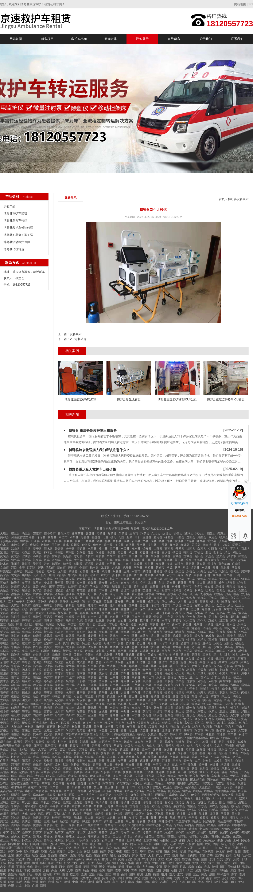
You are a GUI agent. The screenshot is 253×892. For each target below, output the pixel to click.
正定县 (70, 779)
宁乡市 (220, 632)
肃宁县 (97, 764)
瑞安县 (81, 711)
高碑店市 (102, 768)
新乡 (182, 870)
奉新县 (136, 677)
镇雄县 (168, 571)
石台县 (78, 696)
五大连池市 (40, 723)
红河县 (31, 567)
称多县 (112, 533)
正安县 (154, 586)
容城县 (236, 768)
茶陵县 (201, 632)
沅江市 (26, 628)
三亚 (196, 874)
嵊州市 (190, 707)
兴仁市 (114, 582)
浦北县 (78, 817)
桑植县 (67, 628)
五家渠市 (182, 779)
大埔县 (81, 616)
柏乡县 (171, 772)
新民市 (74, 745)
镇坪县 (223, 548)
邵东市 (59, 632)
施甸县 (26, 575)
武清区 (192, 829)
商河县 (81, 673)
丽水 (19, 870)
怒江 (109, 844)
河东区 (48, 832)
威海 (198, 870)
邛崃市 (45, 609)
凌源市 (157, 738)
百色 (151, 851)
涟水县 (190, 715)
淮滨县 (144, 647)
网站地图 (240, 4)
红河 (169, 859)
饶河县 (109, 726)
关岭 (44, 586)
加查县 (136, 802)
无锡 (241, 882)
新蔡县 (195, 643)
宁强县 (198, 552)
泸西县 (73, 571)
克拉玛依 (208, 851)
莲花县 (103, 685)
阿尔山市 (209, 821)
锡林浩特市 (166, 821)
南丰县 (15, 677)
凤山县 (77, 813)
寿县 (14, 704)
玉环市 (228, 704)
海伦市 (187, 719)
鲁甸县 (234, 571)
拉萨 (46, 866)
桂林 (11, 878)
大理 (161, 859)
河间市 (15, 764)
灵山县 (89, 817)
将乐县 (103, 692)
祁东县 (92, 632)
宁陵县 (15, 651)
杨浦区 (139, 836)
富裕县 (4, 730)
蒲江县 (103, 609)
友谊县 (130, 726)
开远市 (72, 567)
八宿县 (87, 806)
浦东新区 (94, 836)
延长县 (100, 556)
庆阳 (244, 847)
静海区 (146, 829)
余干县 (147, 673)
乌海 (117, 847)
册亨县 (59, 582)
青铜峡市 (88, 798)
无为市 (67, 704)
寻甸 (180, 575)
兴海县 (221, 533)
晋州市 (204, 776)
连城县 (15, 688)
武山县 (15, 548)
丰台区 (120, 840)
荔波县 (92, 579)
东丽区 (236, 829)
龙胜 (224, 817)
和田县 (120, 787)
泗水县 (26, 669)
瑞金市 (26, 681)
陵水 (150, 609)
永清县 (239, 760)
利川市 (103, 635)
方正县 (133, 730)
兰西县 (15, 723)
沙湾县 (4, 783)
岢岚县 (190, 749)
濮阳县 (26, 654)
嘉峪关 (61, 851)
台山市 (37, 620)
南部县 (141, 601)
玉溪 (11, 855)
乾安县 (48, 734)
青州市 (147, 669)
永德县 (206, 567)
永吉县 (67, 738)
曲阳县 (184, 768)
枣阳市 (223, 639)
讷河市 (207, 726)
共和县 (4, 537)
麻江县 (136, 579)
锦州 (19, 863)
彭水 (17, 829)
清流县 (147, 692)
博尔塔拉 (14, 844)
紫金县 (242, 613)
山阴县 (45, 757)
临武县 (219, 624)
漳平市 (4, 688)
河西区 (37, 832)
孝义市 (117, 745)
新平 (44, 575)
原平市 (146, 749)
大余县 (168, 681)
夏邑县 (228, 647)
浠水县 (242, 635)
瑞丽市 (56, 563)
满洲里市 (138, 825)
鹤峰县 (37, 635)
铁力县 (243, 723)
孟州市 (78, 654)
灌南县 (201, 715)
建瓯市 (59, 688)
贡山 (232, 560)
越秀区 (15, 836)
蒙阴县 (70, 666)
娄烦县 (48, 760)
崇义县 (147, 681)
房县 (121, 643)
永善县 (190, 571)
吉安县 (15, 681)
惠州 (91, 882)
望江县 (152, 700)
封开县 (147, 616)
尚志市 (70, 730)
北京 (19, 885)
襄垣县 (184, 757)
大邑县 (114, 609)
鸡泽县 (4, 776)
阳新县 (174, 643)
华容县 (206, 628)
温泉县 (51, 794)
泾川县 (152, 544)
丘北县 (225, 567)
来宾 (19, 855)
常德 (46, 870)
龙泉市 (144, 704)
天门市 (4, 635)
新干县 (226, 677)
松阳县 (184, 704)
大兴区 (37, 840)
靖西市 (140, 813)
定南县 (114, 681)
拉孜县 (40, 810)
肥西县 (111, 704)
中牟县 (26, 662)
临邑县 (37, 666)
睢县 (25, 651)
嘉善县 (48, 711)
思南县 (171, 582)
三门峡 (219, 855)
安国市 (114, 768)
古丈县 (122, 620)
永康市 (114, 707)
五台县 (12, 753)
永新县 (160, 677)
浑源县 (225, 757)
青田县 (217, 704)
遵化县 (128, 776)
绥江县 (179, 571)
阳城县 (89, 757)
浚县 (235, 654)
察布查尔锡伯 (20, 783)
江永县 (124, 624)
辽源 (173, 844)
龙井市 (187, 730)
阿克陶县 (56, 791)
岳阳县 (217, 628)
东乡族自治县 (9, 541)
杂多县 (122, 533)
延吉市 (231, 730)
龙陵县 (15, 575)
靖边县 (133, 552)
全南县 (103, 681)
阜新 (94, 741)
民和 (137, 537)
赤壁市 (144, 635)
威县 (96, 772)
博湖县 (186, 791)
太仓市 (26, 719)
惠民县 (152, 662)
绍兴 (59, 882)
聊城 (43, 863)
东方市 (227, 609)
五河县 (45, 704)
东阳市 (125, 707)
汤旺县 (40, 726)
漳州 (35, 878)
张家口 (246, 866)
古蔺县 (198, 605)
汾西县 (4, 749)
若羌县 (4, 794)
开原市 (236, 738)
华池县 (15, 544)
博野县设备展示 (238, 199)
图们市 (220, 730)
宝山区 (117, 836)
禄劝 (188, 575)
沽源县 (67, 768)
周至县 (168, 560)
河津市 (34, 753)
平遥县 (192, 753)
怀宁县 (195, 700)
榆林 (11, 863)
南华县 (138, 567)
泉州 (174, 882)
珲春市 (198, 730)
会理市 (125, 590)
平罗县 (122, 798)
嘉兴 (115, 882)
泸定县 (103, 594)
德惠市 (92, 738)
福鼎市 (168, 685)
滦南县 (171, 776)
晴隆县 (92, 582)
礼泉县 (37, 560)
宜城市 (212, 639)
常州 (123, 882)
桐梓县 (176, 586)
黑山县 (157, 741)
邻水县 (201, 598)
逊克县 (76, 723)
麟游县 (97, 560)
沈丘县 (92, 647)
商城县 (176, 647)
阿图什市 (69, 791)
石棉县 (106, 598)
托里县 (148, 783)
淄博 (132, 874)
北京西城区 (133, 840)
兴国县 (70, 681)
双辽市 (243, 734)
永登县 (125, 548)
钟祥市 (190, 639)
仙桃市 (26, 635)
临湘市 (163, 628)
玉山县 (190, 673)
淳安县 (201, 711)
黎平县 (179, 579)
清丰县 (67, 654)
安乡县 (152, 628)
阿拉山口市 (76, 794)
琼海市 (15, 613)
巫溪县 (50, 829)
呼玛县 (165, 719)
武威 (208, 844)
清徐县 (70, 760)
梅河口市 (176, 734)
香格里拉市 (212, 560)
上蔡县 (26, 647)
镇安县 (147, 548)
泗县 (175, 696)
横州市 (97, 821)
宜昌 (92, 874)
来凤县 (48, 635)
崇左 (3, 851)
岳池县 (212, 598)
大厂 (197, 760)
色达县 (231, 590)
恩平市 (4, 620)
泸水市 (4, 563)
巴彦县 (114, 730)
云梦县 (147, 639)
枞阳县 (206, 700)
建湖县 (114, 715)
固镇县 (34, 704)
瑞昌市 (237, 681)
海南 (228, 840)
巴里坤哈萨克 (211, 794)
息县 (134, 647)
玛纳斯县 (147, 794)
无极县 (4, 779)
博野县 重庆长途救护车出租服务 (93, 430)
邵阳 (163, 863)
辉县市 (141, 654)
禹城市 (222, 662)
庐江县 (100, 704)
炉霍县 (48, 594)
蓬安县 (119, 601)
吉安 (3, 866)
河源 (70, 859)
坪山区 (81, 832)
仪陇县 (108, 601)
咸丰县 (59, 635)
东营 (107, 863)
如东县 (15, 719)
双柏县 (149, 567)
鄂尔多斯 (234, 866)
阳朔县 (37, 821)
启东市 (4, 719)
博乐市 (90, 794)
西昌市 (165, 590)
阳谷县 (211, 662)
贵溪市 (190, 681)
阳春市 (176, 613)
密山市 (174, 726)
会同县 (28, 624)
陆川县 (37, 817)
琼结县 (179, 802)
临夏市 (79, 541)
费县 (102, 666)
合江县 (220, 605)
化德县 (37, 825)
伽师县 (178, 787)
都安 (33, 813)
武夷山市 (72, 688)
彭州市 (78, 609)
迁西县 (149, 776)
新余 (3, 859)
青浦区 (59, 836)
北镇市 (128, 741)
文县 (145, 541)
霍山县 (133, 696)
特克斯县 (208, 783)
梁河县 (37, 563)
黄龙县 (15, 556)
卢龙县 (72, 776)
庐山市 (212, 681)
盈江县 (26, 563)
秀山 (33, 829)
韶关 (91, 863)
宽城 (175, 764)
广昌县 (201, 673)
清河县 (46, 783)
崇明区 (37, 836)
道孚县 (59, 594)
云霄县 (215, 688)
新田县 (91, 624)
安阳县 (34, 658)
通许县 (200, 658)
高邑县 (37, 779)
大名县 (39, 776)
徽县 (99, 541)
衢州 (54, 866)
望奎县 (26, 723)
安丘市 (114, 669)
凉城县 (4, 825)
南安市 (226, 688)
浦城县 (128, 688)
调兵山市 (6, 741)
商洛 (85, 847)
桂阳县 (15, 628)
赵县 (225, 776)
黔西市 (15, 586)
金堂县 (125, 609)
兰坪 (224, 560)
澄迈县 (195, 609)
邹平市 (108, 662)
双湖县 (243, 798)
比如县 (78, 802)
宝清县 (120, 726)
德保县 (214, 813)
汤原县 (210, 723)
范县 (47, 654)
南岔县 (4, 726)
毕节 (143, 851)
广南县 (236, 563)
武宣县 (243, 810)
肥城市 (195, 666)
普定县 (61, 586)
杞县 (210, 658)
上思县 (111, 817)
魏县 (224, 772)
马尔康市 (6, 598)
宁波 (161, 878)
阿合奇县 (42, 791)
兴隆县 (214, 764)
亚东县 (202, 806)
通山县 (155, 635)
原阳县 (195, 654)
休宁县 (111, 700)
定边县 (122, 552)
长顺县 (26, 579)
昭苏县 (220, 783)
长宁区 (182, 836)
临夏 (165, 844)
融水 (55, 821)
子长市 (89, 556)
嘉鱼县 (187, 635)
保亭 (142, 609)
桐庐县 (212, 711)
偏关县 (157, 749)
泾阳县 (56, 560)
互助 (129, 537)
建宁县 (81, 692)
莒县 (153, 666)
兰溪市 (147, 707)
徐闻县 (245, 616)
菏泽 (142, 870)
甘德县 (177, 533)
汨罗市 (174, 628)
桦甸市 (45, 738)
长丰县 (133, 704)
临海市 (239, 704)
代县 (3, 753)
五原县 (70, 825)
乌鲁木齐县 (7, 798)
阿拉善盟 (6, 847)
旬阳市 (212, 548)
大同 (153, 859)
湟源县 (147, 537)
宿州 (206, 870)
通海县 (83, 575)
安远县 (136, 681)
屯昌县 (206, 609)
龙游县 (81, 707)
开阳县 (230, 586)
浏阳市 (231, 632)
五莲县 (163, 666)
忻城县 (15, 813)
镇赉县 (26, 734)
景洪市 (211, 563)
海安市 (234, 715)
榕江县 (168, 579)
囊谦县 (90, 533)
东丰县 (232, 734)
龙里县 (15, 579)
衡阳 (156, 874)
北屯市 (169, 779)
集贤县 (141, 726)
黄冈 (126, 870)
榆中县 (103, 548)
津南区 (214, 829)
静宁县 (108, 544)
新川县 (217, 654)
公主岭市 (80, 738)
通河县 (92, 730)
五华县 (59, 616)
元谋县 (105, 567)
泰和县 (204, 677)
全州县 (15, 821)
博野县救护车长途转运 (18, 227)
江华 (82, 624)
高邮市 (70, 715)
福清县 (179, 692)
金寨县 (144, 696)
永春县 (37, 692)
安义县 (147, 685)
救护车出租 (79, 39)
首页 (222, 199)
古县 (93, 749)
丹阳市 (59, 715)
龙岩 (147, 863)
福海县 (71, 783)
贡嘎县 (201, 802)
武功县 (242, 556)
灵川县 (26, 821)
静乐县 (222, 749)
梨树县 (12, 738)
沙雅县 (139, 791)
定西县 (23, 772)
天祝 (216, 544)
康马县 (235, 806)
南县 (58, 628)
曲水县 (114, 810)
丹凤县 (179, 548)
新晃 (11, 624)
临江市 (104, 734)
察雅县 (98, 806)
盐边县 (239, 605)
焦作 (30, 866)
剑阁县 (59, 605)
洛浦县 (87, 787)
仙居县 (15, 707)
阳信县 (141, 662)
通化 (175, 851)
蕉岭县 (37, 616)
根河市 (81, 825)
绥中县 (147, 738)
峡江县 (237, 677)
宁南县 (103, 590)
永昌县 (92, 548)
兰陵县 (111, 666)
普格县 (92, 590)
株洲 (102, 870)
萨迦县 (51, 810)
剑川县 (78, 563)
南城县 (37, 677)
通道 (233, 620)
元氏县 (234, 776)
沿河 (142, 582)
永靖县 (46, 541)
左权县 (244, 753)
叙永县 (209, 605)
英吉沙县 (6, 791)
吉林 (99, 863)
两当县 (90, 541)
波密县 (242, 802)
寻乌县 (48, 681)
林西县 (189, 825)
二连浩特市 (182, 821)
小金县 (182, 594)
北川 (113, 605)
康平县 (96, 745)
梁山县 (15, 669)
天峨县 (88, 813)
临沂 (19, 882)
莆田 (124, 874)
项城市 (48, 647)
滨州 (11, 866)
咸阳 (212, 874)
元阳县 (62, 571)
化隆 (121, 537)
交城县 (207, 745)
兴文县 (234, 598)
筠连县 (245, 598)
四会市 (136, 616)
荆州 (241, 870)
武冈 (227, 628)
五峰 (58, 643)
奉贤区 (48, 836)
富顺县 (15, 609)
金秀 (234, 810)
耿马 (177, 567)
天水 (151, 855)
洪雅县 (64, 601)
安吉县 (223, 707)
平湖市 (15, 711)
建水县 (95, 571)
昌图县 (18, 741)
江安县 (31, 601)
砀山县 (203, 696)
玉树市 (133, 533)
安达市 (209, 719)
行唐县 (59, 779)
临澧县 (122, 628)
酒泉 (73, 855)
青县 (140, 764)
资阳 (44, 851)
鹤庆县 (67, 563)
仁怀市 (72, 586)
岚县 (160, 745)
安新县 (203, 768)
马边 (164, 601)
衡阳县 (136, 632)
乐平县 (114, 685)
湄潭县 (116, 586)
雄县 (145, 768)
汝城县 (209, 624)
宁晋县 (149, 772)
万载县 (125, 677)
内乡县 (111, 651)
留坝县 (165, 552)
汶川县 (245, 594)
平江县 (184, 628)
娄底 (62, 859)
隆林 (150, 813)
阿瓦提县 (94, 791)
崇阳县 (165, 635)
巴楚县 (167, 787)
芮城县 (56, 753)
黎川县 (26, 677)
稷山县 (116, 753)
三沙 (174, 840)
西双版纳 (124, 855)
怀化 (67, 863)
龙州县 (191, 810)
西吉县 (76, 798)
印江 (161, 582)
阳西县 (187, 613)
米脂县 (100, 552)
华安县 (149, 688)
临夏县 (68, 541)
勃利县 (166, 723)
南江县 (51, 598)
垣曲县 (86, 753)
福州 (217, 882)
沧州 (84, 874)
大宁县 (42, 749)
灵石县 (171, 753)
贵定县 (81, 579)
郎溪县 (56, 696)
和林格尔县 (239, 825)
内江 (30, 859)
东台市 (103, 715)
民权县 (34, 651)
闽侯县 (245, 692)
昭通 (35, 855)
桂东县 (198, 624)
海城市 (241, 741)
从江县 (157, 579)
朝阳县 (225, 738)
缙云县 (206, 704)
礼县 (107, 541)
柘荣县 (190, 685)
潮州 (22, 874)
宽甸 (189, 741)
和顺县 (233, 753)
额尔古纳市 (95, 825)
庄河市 (38, 745)
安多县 (56, 802)
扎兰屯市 (110, 825)
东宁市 (98, 723)
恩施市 (114, 635)
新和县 (127, 772)
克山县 (240, 726)
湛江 (108, 874)
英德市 (128, 613)
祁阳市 (165, 624)
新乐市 (193, 776)
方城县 (144, 651)
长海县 (63, 745)
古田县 (234, 685)
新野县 (67, 651)
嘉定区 (106, 836)
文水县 (218, 745)
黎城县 (163, 757)
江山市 (70, 707)
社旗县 (89, 651)
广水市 (125, 635)
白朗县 (4, 810)
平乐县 (192, 817)
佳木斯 (220, 851)
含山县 (236, 700)
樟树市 (59, 677)
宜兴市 (133, 719)
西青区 (225, 829)
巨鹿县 (138, 772)
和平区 (59, 832)
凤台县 (23, 704)
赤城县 (235, 764)
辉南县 (199, 734)
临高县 (184, 609)
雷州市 (223, 616)
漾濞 (169, 563)
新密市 (241, 658)
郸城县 (81, 647)
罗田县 (15, 639)
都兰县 (15, 533)
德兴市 (103, 673)
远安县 (97, 643)
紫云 (36, 586)
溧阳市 (73, 719)
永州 (212, 859)
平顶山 (20, 866)
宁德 (94, 870)
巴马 (41, 813)
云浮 (230, 851)
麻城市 (209, 635)
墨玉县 (109, 787)
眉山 (235, 863)
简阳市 (34, 609)
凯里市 (37, 582)
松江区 (70, 836)
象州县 (4, 813)
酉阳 (25, 829)
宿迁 (110, 870)
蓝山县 (102, 624)
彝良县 (157, 571)
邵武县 (84, 688)
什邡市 (165, 605)
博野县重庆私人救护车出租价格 (92, 469)
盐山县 (108, 764)
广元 (159, 855)
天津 (201, 878)
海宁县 (26, 711)
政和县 (95, 688)
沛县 (115, 719)
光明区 (70, 832)
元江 (36, 575)
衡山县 (114, 632)
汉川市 (114, 639)
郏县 (66, 658)
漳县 (169, 541)
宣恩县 (70, 635)
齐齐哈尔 (148, 866)
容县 (25, 609)
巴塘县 (209, 590)
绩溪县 (26, 696)
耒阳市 (81, 632)
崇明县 (198, 575)
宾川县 (149, 563)
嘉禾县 (230, 624)
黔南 (196, 859)
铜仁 (211, 863)
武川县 (211, 825)
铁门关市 (157, 779)
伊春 (125, 844)
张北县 (89, 768)
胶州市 (70, 673)
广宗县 (116, 772)
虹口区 (149, 836)
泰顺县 (92, 711)
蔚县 (47, 768)
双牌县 (143, 624)
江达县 (144, 806)
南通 (99, 882)
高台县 (174, 544)
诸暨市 (201, 707)
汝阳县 (138, 658)
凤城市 (168, 741)
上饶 (148, 874)
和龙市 (176, 730)
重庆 (241, 878)
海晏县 (85, 537)
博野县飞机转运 (14, 249)
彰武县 (84, 741)
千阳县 (108, 560)
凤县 (88, 560)
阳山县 (155, 613)
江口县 (200, 582)
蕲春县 (231, 635)
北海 (137, 866)
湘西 (97, 855)
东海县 (223, 715)
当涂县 (4, 704)
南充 (78, 870)
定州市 (125, 768)
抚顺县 (230, 741)
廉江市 (234, 616)
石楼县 (169, 745)
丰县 (123, 719)
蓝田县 (179, 560)
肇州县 (98, 726)
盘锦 (27, 863)
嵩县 (148, 658)
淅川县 (100, 651)
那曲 (182, 840)
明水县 (231, 719)
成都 (11, 882)
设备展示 (142, 39)
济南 (225, 882)
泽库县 (41, 537)
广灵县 (4, 760)
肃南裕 (206, 544)
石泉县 (26, 552)
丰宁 (183, 764)
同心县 (101, 798)
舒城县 (155, 696)
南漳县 (15, 643)
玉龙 (126, 571)
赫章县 (211, 582)
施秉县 (15, 582)
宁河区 (157, 829)
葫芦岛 (79, 859)
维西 (188, 560)
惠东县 (114, 616)
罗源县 (223, 692)
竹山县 (141, 643)
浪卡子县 (102, 802)
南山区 (136, 832)
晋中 (167, 866)
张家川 (4, 548)
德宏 (103, 851)
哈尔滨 (191, 882)
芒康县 (65, 806)
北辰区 (203, 829)
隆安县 (141, 821)
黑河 (77, 847)
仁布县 (246, 806)
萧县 (194, 696)
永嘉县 (136, 711)
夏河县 (157, 537)
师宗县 (149, 575)
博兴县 (119, 662)
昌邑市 (92, 669)
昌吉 (206, 847)
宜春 (134, 870)
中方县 (72, 624)
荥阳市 (4, 662)
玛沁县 (199, 533)
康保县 (78, 768)
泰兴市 (4, 715)
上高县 (114, 677)
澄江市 (94, 575)
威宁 (221, 582)
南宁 (155, 882)
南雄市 (59, 620)
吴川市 (212, 616)
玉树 (236, 840)
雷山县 (147, 579)
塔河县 (155, 719)
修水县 (59, 685)
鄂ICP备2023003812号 (157, 528)
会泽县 (116, 575)
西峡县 (133, 651)
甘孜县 (37, 594)
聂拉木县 (179, 806)
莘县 (202, 662)
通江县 (62, 598)
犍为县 (214, 601)
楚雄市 (160, 567)
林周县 (147, 810)
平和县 (160, 688)
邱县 (14, 776)
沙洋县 (201, 639)
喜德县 (48, 590)
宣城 (59, 863)
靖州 (241, 620)
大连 (201, 882)
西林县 (159, 813)
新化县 (201, 620)
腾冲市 (245, 571)
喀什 (171, 847)
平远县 (48, 616)
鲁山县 (75, 658)
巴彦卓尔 (144, 847)
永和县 (23, 749)
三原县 (67, 560)
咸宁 (228, 859)
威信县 (147, 571)
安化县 (37, 628)
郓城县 (59, 662)
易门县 (61, 575)
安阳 (159, 866)
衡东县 (103, 632)
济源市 (184, 643)
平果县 (225, 813)
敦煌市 (45, 544)
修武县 (130, 654)
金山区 (81, 836)
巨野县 (70, 662)
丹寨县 (125, 579)
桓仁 (197, 741)
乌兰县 (26, 533)
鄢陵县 (15, 654)
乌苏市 (170, 783)
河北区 (15, 832)
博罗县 (125, 616)
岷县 (161, 541)
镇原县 (222, 541)
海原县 (21, 798)
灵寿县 (48, 779)
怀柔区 (26, 840)
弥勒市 (50, 567)
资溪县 (212, 673)
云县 (215, 567)
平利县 (234, 548)
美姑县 (4, 590)
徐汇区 (204, 836)
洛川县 (37, 556)
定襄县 (23, 753)
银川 (164, 874)
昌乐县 (157, 669)
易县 (194, 768)
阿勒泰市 (108, 783)
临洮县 (179, 541)
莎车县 (228, 787)
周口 (233, 870)
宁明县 (202, 810)
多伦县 (152, 821)
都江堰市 (91, 609)
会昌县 (59, 681)
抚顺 (86, 866)
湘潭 (175, 866)
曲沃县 (135, 749)
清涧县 (70, 552)
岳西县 (141, 700)
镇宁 (52, 586)
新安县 (168, 658)
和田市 (130, 787)
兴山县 (86, 643)
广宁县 (168, 616)
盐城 (59, 878)
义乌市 (136, 707)
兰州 (35, 882)
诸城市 (136, 669)
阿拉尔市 (213, 779)
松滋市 (48, 639)
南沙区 (190, 832)
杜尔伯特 (64, 726)
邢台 (30, 874)
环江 (49, 813)
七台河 (53, 844)
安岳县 (29, 598)
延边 (54, 859)
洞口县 (15, 632)
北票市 (168, 738)
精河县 (62, 794)
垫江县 (102, 829)
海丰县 (26, 616)
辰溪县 (50, 624)
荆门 (219, 863)
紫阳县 (4, 552)
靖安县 (92, 677)
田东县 (235, 813)
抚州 (121, 866)
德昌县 (136, 590)
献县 (66, 764)
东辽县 (221, 734)
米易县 (4, 609)
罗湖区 (157, 832)
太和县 (4, 700)
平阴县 (92, 673)
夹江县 (192, 601)
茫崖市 (37, 533)
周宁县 (201, 685)
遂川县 (193, 677)
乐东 (158, 609)
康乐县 (57, 541)
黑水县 (171, 594)
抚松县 (152, 734)
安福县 (171, 677)
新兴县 (62, 613)
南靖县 (171, 688)
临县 (190, 745)
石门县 (100, 628)
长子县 (141, 757)
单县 (91, 662)
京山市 (179, 639)
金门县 (15, 692)
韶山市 (147, 632)
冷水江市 (189, 620)
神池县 (211, 749)
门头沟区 (83, 840)
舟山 (54, 870)
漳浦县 (204, 688)
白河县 (201, 548)
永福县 (244, 817)
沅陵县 (61, 624)
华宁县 (72, 575)
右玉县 (26, 757)
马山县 (130, 821)
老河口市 (236, 639)
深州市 (81, 760)
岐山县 (146, 560)
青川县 (70, 605)
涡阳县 (122, 696)
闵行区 (128, 836)
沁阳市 (89, 654)
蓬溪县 (37, 605)
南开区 (26, 832)
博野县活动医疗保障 (17, 242)
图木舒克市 (197, 779)
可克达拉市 (131, 779)
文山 (79, 851)
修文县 (209, 586)
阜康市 (173, 794)
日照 (70, 866)
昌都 (3, 844)
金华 (147, 882)
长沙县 (242, 632)
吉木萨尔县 (120, 794)
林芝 (224, 844)
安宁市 (171, 575)
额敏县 (159, 783)
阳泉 (167, 851)
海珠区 (4, 836)
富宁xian (224, 563)
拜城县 (117, 791)
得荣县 (176, 590)
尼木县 (125, 810)
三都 (237, 575)
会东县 (114, 590)
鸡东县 (196, 726)
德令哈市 (50, 533)
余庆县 (105, 586)
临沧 (109, 847)
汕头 (113, 878)
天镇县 (15, 760)
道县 (134, 624)
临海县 (192, 772)
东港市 (179, 741)
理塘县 (220, 590)
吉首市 (165, 620)
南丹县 (99, 813)
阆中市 (86, 601)
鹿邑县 (59, 647)
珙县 (3, 601)
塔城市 (181, 783)
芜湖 (204, 874)
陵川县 (78, 757)
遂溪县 (217, 700)
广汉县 (176, 605)
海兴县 (119, 764)
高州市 (201, 616)
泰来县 (26, 730)
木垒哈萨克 (104, 794)
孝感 (27, 870)
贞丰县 (81, 582)
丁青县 (109, 806)
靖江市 (15, 715)
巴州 (236, 847)
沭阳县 (245, 711)
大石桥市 (104, 741)
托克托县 (6, 829)
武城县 (244, 662)
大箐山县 (17, 726)
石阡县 (182, 582)
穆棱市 (109, 723)
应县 (36, 757)
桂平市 (56, 817)
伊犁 (87, 851)
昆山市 (37, 719)
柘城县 (4, 651)
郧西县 (152, 643)
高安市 (48, 677)
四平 (38, 859)
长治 (203, 863)
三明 (94, 866)
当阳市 (37, 643)
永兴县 (241, 624)
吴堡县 (81, 552)
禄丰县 (94, 567)
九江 (190, 870)
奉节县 (72, 829)
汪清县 (165, 730)
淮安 (180, 874)
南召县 (155, 651)
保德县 (168, 749)
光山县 (195, 647)
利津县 (245, 669)
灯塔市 (62, 741)
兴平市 (231, 556)
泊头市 (48, 764)
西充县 (97, 601)
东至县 (89, 696)
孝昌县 (168, 639)
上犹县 (157, 681)
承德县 (225, 764)
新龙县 (26, 594)
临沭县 (59, 666)
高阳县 (4, 772)
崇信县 (130, 544)
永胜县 (117, 571)
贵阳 (139, 882)
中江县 (187, 605)
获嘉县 (206, 654)
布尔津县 (94, 783)
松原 (89, 855)
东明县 (37, 662)
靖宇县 (141, 734)
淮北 (38, 866)
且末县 (242, 791)
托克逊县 (228, 794)
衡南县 (125, 632)
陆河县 (15, 616)
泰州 (242, 874)
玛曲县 (179, 537)
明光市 (26, 700)
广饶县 (234, 669)
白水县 (155, 556)
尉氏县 (190, 658)
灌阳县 (233, 817)
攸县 (211, 632)
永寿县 (201, 692)
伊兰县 (144, 730)
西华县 (114, 647)
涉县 (30, 776)
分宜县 (201, 681)
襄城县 (4, 654)
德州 (3, 870)
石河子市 (227, 779)
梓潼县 (122, 605)
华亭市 (97, 544)
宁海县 (168, 711)
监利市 (92, 639)
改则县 (177, 798)
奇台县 (134, 794)
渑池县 (198, 651)
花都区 (201, 832)
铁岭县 (40, 741)
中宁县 (32, 798)
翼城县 (124, 749)
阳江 (223, 866)
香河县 (228, 760)
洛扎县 (147, 802)
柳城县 (86, 821)
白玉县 (4, 594)
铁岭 (183, 855)
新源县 (231, 783)
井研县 (203, 601)
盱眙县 (179, 715)
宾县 (123, 730)
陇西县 (200, 541)
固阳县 (200, 825)
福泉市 (103, 579)
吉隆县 (191, 806)
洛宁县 (116, 658)
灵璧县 (184, 696)
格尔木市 (64, 533)
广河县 (35, 541)
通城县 (176, 635)
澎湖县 (4, 685)
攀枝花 (51, 847)
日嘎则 (34, 844)
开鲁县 (167, 825)
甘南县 (15, 730)
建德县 (190, 711)
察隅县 (231, 802)
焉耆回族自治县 (225, 791)
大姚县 (116, 567)
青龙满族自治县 (100, 776)
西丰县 (29, 741)
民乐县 (195, 544)
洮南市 (4, 734)
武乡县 (130, 757)
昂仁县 (29, 810)
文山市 (4, 567)
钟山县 (118, 813)
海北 (190, 840)
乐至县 (18, 598)
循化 (113, 537)
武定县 (106, 571)
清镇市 (198, 586)
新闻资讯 (110, 39)
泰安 (118, 870)
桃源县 (111, 628)
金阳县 (70, 590)
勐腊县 (190, 563)
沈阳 (145, 878)
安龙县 (48, 582)
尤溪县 (114, 692)
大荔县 (209, 556)
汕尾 (236, 859)
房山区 (70, 840)
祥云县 (160, 563)
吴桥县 (75, 764)
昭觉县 (59, 590)
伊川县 (105, 658)
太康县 (70, 647)
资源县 (203, 817)
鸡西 (125, 847)
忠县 (93, 829)
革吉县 (188, 798)
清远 (214, 870)
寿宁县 (212, 685)
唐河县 (78, 651)
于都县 (81, 681)
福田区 (147, 832)
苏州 (225, 878)
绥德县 (111, 552)
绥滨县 (152, 726)
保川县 (94, 658)
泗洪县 (223, 711)
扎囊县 (212, 802)
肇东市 (198, 719)
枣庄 (83, 863)
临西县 (78, 772)
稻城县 (187, 590)
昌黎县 (83, 776)
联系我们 (237, 39)
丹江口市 (110, 643)
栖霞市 (190, 669)
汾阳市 (106, 745)
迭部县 (190, 537)
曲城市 (239, 666)
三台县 (144, 605)
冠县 (183, 662)
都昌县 (26, 685)
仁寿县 (75, 601)
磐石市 (23, 738)
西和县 (117, 541)
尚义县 (56, 768)
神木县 (48, 552)
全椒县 (70, 700)
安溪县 (48, 692)
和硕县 (197, 791)
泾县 (36, 696)
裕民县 (137, 783)
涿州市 (136, 768)
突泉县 (196, 821)
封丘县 (174, 654)
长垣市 (163, 654)
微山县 (81, 669)
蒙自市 (61, 567)
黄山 (121, 859)
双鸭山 (40, 847)
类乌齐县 (121, 806)
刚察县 (74, 537)
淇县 (227, 654)
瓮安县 (70, 579)
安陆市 (125, 639)
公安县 (103, 639)
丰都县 (113, 829)
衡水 (195, 863)
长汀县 (48, 688)
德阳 (155, 863)
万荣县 (138, 753)
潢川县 (155, 647)
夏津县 (4, 666)
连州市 (117, 613)
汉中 (46, 859)
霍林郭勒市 (153, 825)
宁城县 (178, 825)
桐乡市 (4, 711)
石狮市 (4, 692)
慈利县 (78, 628)
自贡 (229, 855)
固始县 (165, 647)
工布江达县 (29, 806)
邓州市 (45, 651)
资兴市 (176, 624)
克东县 (229, 726)
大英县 (15, 605)
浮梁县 (125, 685)
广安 (167, 855)
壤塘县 (160, 594)
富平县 (133, 556)
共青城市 (225, 681)
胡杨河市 (104, 779)
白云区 (234, 832)
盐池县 (112, 798)
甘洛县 (15, 590)
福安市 (179, 685)
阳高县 (26, 760)
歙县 (121, 700)
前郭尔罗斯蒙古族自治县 (82, 734)
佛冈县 (165, 613)
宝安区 (125, 832)
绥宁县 (4, 632)
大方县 (26, 586)
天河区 (245, 832)
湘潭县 (168, 632)
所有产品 (9, 206)
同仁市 (63, 537)
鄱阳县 (136, 673)
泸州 (215, 866)
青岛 (153, 878)
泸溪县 (81, 685)
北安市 (54, 723)
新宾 (221, 741)
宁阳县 (228, 666)
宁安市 (120, 723)
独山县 (59, 579)
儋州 (200, 844)
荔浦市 (182, 817)
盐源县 (147, 590)
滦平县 (203, 764)
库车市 (150, 791)
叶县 (85, 658)
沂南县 (144, 666)
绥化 (113, 855)
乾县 (47, 560)
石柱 (41, 829)
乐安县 (245, 673)
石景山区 (107, 840)
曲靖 (199, 866)
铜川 (157, 844)
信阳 (174, 870)
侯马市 (240, 745)
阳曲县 (59, 760)
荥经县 (128, 598)
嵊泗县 (48, 707)
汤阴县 (23, 658)
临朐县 (168, 669)
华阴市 (111, 556)
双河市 (144, 779)
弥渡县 (138, 563)
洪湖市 (59, 639)
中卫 (117, 844)
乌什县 (106, 791)
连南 (137, 613)
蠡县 (175, 768)
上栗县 (92, 685)
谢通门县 (17, 810)
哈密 (69, 847)
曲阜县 (4, 669)
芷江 (3, 624)
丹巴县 (92, 594)
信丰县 (179, 681)
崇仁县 (4, 677)
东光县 (130, 764)
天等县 (169, 810)
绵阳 (116, 874)
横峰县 (168, 673)
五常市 (59, 730)
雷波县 (241, 586)
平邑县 (92, 666)
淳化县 (4, 560)
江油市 (92, 605)
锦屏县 (212, 579)
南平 (139, 863)
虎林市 (185, 726)
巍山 (121, 563)
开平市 (26, 620)
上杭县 (37, 688)
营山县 (130, 601)
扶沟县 (125, 647)
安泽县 (83, 749)
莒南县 (81, 666)
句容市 (37, 715)
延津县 (212, 571)
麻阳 (19, 624)
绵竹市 (155, 605)
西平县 (37, 647)
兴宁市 (92, 616)
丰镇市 (238, 821)
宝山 (43, 855)
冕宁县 (37, 590)
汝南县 (217, 643)
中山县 (139, 745)
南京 (209, 878)
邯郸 (3, 878)
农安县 (114, 738)
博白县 (26, 817)
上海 (27, 885)
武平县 (26, 688)
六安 (70, 870)
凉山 (52, 851)
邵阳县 (37, 632)
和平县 (209, 613)
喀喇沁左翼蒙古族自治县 (191, 738)
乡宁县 (53, 749)
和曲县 (179, 749)
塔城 (25, 844)
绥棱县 (220, 719)
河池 (27, 855)
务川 (137, 586)
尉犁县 (15, 794)
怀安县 (26, 768)
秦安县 (37, 548)
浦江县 (168, 707)
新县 (186, 647)
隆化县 (192, 764)
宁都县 (92, 681)
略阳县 (187, 552)
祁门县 (92, 700)
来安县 (81, 700)
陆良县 (160, 575)
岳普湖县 (191, 787)
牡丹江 (246, 855)
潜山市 (184, 700)
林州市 (244, 654)
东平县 (217, 666)
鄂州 (145, 859)
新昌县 (212, 707)
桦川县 (221, 723)
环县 (25, 544)
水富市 (136, 571)
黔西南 (52, 855)
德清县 (245, 707)
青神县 (42, 601)
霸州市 (187, 760)
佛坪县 (155, 552)
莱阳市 (212, 669)
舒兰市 (34, 738)
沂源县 (15, 673)
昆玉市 (117, 779)
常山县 (103, 707)
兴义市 (125, 582)
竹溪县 (130, 643)
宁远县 (113, 624)
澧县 (132, 628)
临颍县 (209, 651)
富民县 (227, 575)
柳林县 (180, 745)
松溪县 (106, 688)
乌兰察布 (225, 847)
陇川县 (15, 563)
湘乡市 (157, 632)
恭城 (172, 817)
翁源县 (89, 620)
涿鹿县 (4, 768)
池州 (227, 863)
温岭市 (4, 707)
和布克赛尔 (123, 783)
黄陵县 (4, 556)
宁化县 (136, 692)
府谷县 (144, 552)
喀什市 (29, 791)
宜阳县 (127, 658)
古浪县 (225, 544)
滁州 (38, 874)
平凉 (232, 844)
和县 (227, 700)
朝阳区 (164, 840)
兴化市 (26, 715)
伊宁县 (35, 783)
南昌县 (157, 685)
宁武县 (233, 749)
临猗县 (149, 753)
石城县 (37, 681)
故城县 (111, 760)
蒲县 (14, 749)
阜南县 (236, 696)
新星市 (92, 779)
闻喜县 (127, 753)
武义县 (179, 707)
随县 (134, 635)
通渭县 (211, 541)
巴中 (133, 847)
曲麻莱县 (77, 533)
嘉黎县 (89, 802)
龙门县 (103, 616)
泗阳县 (234, 711)
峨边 (172, 601)
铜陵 (187, 863)
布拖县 (81, 590)
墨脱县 (4, 806)
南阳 (65, 874)
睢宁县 (106, 719)
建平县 (214, 738)
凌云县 (192, 813)
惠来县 (84, 613)
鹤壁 (105, 855)
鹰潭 (246, 851)
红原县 (125, 594)
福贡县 (241, 560)
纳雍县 (230, 582)
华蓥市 (190, 598)
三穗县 (4, 582)
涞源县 (225, 768)
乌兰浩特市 (224, 821)
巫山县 (61, 829)
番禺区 (212, 832)
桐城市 (130, 700)
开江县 (168, 598)
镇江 (67, 878)
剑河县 (201, 579)
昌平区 (48, 840)
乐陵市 (233, 662)
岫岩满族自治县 (10, 745)
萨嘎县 (166, 806)
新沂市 (95, 719)
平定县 (203, 757)
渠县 (148, 598)
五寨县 (200, 749)
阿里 (198, 840)
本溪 (205, 741)
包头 (75, 863)
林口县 (155, 723)
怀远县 (56, 704)
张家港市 (50, 719)
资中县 (236, 601)
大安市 (242, 730)
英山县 (4, 639)
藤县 (153, 817)
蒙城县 (111, 696)
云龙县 (100, 563)
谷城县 (4, 643)
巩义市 (15, 662)
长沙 (185, 878)
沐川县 (182, 601)
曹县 (99, 662)
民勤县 (236, 544)
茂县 (228, 594)
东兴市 (100, 817)
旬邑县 (15, 560)
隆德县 (65, 798)
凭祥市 (158, 810)
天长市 (37, 700)
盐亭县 (133, 605)
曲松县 (168, 802)
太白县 (78, 560)
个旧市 (83, 567)
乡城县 (198, 590)
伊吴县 (195, 794)
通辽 (111, 851)
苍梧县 (163, 817)
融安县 (64, 821)
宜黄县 (234, 673)
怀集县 (157, 616)
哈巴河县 (59, 783)
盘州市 (187, 586)
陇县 (118, 560)
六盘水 (20, 859)
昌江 (167, 609)
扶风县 (135, 560)
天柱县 (223, 579)
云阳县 (83, 829)
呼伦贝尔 (194, 851)
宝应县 (73, 598)
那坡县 (203, 813)
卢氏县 (187, 651)
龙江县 (48, 730)
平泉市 (157, 764)
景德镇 (111, 866)
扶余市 (37, 734)
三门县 (37, 707)
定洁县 (224, 806)
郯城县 (133, 666)
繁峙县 (244, 749)
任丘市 (37, 764)
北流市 (4, 817)
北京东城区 (150, 840)
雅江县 (70, 594)
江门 (19, 878)
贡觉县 (133, 806)
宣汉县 (179, 598)
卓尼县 (212, 537)
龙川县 (231, 613)
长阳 (66, 643)
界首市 (214, 696)
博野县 (155, 768)
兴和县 (15, 825)
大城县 (217, 760)
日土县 (199, 798)
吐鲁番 (190, 844)
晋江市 (237, 688)
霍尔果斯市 (18, 787)
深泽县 (26, 779)
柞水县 (136, 548)
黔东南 (186, 859)
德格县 (15, 594)
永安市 (70, 692)
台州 (51, 882)
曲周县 (214, 772)
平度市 (59, 673)
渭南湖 (36, 870)
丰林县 (29, 726)
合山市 (224, 810)
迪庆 (93, 844)
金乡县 (59, 669)
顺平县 (165, 768)
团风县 (37, 639)
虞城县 (239, 647)
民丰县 (54, 787)
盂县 (194, 757)
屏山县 (223, 598)
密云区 (4, 840)
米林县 (15, 806)
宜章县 (4, 628)
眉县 (126, 560)
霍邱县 (165, 696)
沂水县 (122, 666)
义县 (148, 741)
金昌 (141, 844)
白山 (214, 847)
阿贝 (77, 844)
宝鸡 (129, 866)
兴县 (198, 745)
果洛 (220, 840)
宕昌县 (136, 541)
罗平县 (138, 575)
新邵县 (48, 632)
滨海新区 (169, 829)
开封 (113, 859)
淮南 (131, 863)
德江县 (152, 582)
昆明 (3, 885)
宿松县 (163, 700)
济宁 (234, 874)
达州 (171, 863)
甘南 (85, 844)
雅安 (19, 851)
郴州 (105, 859)
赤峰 (210, 855)
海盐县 (37, 711)
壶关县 (152, 757)
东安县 (154, 624)
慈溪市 (147, 711)
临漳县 (61, 776)
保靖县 (133, 620)
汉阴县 (37, 552)
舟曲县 (201, 537)
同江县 (199, 723)
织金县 (241, 582)
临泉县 (15, 700)
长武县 (26, 560)
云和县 (174, 704)
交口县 (128, 745)
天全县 (95, 598)
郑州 (193, 878)
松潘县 (218, 594)
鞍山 (86, 870)
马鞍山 (223, 870)
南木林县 (86, 810)
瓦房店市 (51, 745)
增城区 (168, 832)
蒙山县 (144, 817)
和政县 (24, 541)
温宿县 (161, 791)
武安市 (203, 772)
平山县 (245, 776)
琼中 (134, 609)
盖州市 (117, 741)
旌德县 (15, 696)
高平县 (56, 757)
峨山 (52, 575)
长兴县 (234, 707)
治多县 (101, 533)
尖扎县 (52, 537)
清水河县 (224, 825)
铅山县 (179, 673)
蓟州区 (135, 829)
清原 (213, 741)
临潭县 (223, 537)
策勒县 (76, 787)
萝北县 (163, 726)
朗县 (222, 802)
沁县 (121, 757)
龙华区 (92, 832)
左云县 (214, 757)
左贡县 (76, 806)
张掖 (93, 847)
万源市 (139, 598)
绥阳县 (165, 586)
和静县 (208, 791)
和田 (101, 844)
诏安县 (193, 688)
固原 (216, 844)
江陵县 (81, 639)
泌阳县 (228, 643)
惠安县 (59, 692)
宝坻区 (182, 829)
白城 (198, 847)
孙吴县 (65, 723)
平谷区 (15, 840)
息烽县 (219, 586)
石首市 (70, 639)
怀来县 (15, 768)
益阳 (204, 859)
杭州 (3, 882)
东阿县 (192, 662)
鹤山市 (15, 620)
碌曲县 (168, 537)
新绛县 (105, 753)
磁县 (22, 776)
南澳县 (48, 620)
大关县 (201, 571)
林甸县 (76, 726)
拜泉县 (218, 726)
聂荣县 (67, 802)
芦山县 (84, 598)
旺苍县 (81, 605)
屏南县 (223, 685)
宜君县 (157, 560)
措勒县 (166, 798)
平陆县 (67, 753)
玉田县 (139, 776)
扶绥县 (213, 810)
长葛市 (231, 651)
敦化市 (209, 730)
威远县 (4, 605)
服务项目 (47, 39)
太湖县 (174, 700)
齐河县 (26, 666)
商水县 (103, 647)
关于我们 (205, 39)
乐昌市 (70, 620)
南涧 (129, 563)
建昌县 (136, 738)
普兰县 (232, 798)
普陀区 (160, 836)
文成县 (103, 711)
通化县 (210, 734)
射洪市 (26, 605)
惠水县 (4, 579)
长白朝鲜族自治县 (123, 734)
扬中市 (48, 715)
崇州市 (56, 609)
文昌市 (4, 613)
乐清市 (70, 711)
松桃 (134, 582)
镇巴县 (176, 552)
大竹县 (157, 598)
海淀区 (95, 840)
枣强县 (165, 760)
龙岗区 (114, 832)
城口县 (124, 829)
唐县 (14, 772)
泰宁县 (92, 692)
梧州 (3, 855)
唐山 (75, 878)
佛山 (169, 878)
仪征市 (81, 715)
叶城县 (217, 787)
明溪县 (157, 692)
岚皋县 (245, 548)
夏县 (77, 753)
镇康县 (195, 567)
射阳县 (125, 715)
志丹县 (78, 556)
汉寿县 (141, 628)
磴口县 (59, 825)
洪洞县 (102, 749)
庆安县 (242, 719)
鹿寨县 (75, 821)
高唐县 (174, 662)
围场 (167, 764)
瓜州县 (75, 544)
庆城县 (34, 544)
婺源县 (114, 673)
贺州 (183, 851)
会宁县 (70, 548)
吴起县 (67, 556)
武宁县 (70, 685)
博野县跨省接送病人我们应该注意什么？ (99, 450)
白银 (163, 847)
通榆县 (15, 734)
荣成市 (184, 666)
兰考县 (179, 658)
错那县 (114, 802)
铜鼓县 (81, 677)
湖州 (51, 878)
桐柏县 (56, 651)
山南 (44, 844)
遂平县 (206, 643)
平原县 (15, 666)
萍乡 (135, 855)
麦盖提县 (205, 787)
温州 (209, 882)
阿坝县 (149, 594)
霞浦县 (245, 685)
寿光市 (125, 669)
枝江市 (26, 643)
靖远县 (81, 548)
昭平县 (129, 813)
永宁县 (155, 798)
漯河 (89, 859)
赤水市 (83, 586)
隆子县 (125, 802)
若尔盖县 (137, 594)
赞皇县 (15, 779)
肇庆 (3, 874)
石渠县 (242, 590)
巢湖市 (89, 704)
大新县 (180, 810)
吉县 (63, 749)
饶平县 (106, 613)
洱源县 (89, 563)
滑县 (14, 658)
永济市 (45, 753)
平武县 (103, 605)
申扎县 (45, 802)
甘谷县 (26, 548)
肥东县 (122, 704)
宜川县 (26, 556)
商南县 (168, 548)
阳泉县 (37, 768)
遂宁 (143, 855)
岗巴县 (155, 806)
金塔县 (86, 544)
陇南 (155, 847)
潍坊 (27, 882)
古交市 (37, 760)
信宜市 (179, 616)
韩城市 (122, 556)
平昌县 (40, 598)
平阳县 (125, 711)
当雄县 (136, 810)
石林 (207, 575)
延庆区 (226, 836)
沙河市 (56, 772)
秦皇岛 (12, 874)
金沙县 (4, 586)
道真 (145, 586)
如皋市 (245, 715)
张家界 (63, 855)
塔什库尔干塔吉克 (149, 787)
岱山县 (59, 707)
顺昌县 (139, 688)
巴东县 (81, 635)
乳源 (80, 620)
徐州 (67, 882)
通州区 (59, 840)
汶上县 (37, 669)
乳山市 (174, 666)
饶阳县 (133, 760)
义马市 (176, 651)
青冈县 (4, 723)
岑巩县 (234, 579)
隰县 (33, 749)
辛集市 (215, 776)
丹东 (207, 866)
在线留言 (174, 39)
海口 (121, 878)
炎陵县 (190, 632)
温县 (99, 654)
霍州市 (229, 745)
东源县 (198, 613)
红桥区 (4, 832)
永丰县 (215, 677)
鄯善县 (240, 794)
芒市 (47, 563)
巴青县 (15, 802)
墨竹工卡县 (101, 810)
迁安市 (117, 776)
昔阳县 (222, 753)
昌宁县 (4, 575)
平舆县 (15, 647)
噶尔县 (210, 798)
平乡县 (105, 772)
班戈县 (26, 802)
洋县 (227, 552)
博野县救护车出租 (15, 213)
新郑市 (230, 658)
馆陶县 (233, 772)
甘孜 (181, 844)
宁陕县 (15, 552)
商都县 (26, 825)
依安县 (37, 730)
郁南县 (51, 613)
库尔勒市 (39, 794)
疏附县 (18, 791)
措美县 (157, 802)
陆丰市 (4, 616)
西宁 (62, 866)
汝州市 (45, 658)
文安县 (206, 760)
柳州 (140, 874)
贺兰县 (144, 798)
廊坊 (129, 878)
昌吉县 (184, 794)
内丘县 (182, 772)
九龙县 (81, 594)
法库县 (85, 745)
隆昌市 (225, 601)
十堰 (244, 859)
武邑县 (155, 760)
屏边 (41, 567)
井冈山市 (148, 677)
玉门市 (56, 544)
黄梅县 (220, 635)
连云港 (74, 874)
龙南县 (125, 681)
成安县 (50, 776)
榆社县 (4, 757)
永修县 (48, 685)
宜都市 (48, 643)
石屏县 (84, 571)
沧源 (169, 567)
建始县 (92, 635)
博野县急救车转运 (15, 220)
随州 (175, 855)
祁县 (202, 753)
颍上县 (225, 696)
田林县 (170, 813)
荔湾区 (26, 836)
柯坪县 (82, 791)
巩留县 (242, 783)
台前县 (37, 654)
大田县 (125, 692)
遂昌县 (195, 704)
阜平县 (34, 772)
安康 (119, 851)
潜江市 (15, 635)
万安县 (182, 677)
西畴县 (18, 571)
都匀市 (114, 579)
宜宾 (220, 859)
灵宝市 (165, 651)
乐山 (191, 866)
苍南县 (114, 711)
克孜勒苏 (209, 840)
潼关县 (220, 556)
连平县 (220, 613)
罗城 (57, 813)
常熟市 (62, 719)
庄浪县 (119, 544)
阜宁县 (136, 715)
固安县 (4, 764)
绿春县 (40, 571)
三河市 (176, 760)
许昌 (183, 866)
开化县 (92, 707)
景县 (102, 760)
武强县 (144, 760)
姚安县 (127, 567)
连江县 (234, 692)
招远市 (201, 669)
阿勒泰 (245, 840)
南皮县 (86, 764)
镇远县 (245, 579)
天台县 (26, 707)
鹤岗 (133, 844)
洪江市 (223, 620)
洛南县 (190, 548)
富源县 (127, 575)
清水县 (48, 548)
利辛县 (100, 696)
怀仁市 (15, 757)
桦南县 (232, 723)
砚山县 (29, 571)
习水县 (94, 586)
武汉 (217, 878)
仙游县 (168, 692)
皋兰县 (114, 548)
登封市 (219, 658)
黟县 (102, 700)
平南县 (67, 817)
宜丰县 (103, 677)
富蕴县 (82, 783)
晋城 (237, 855)
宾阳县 (108, 821)
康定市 (114, 594)
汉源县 (117, 598)
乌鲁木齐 (86, 878)
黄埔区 (223, 832)
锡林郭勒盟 (31, 851)
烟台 (43, 882)
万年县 (125, 673)
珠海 (107, 882)
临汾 (51, 863)
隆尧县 (160, 772)
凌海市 (139, 741)
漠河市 (176, 719)
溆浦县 (39, 624)
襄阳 (166, 870)
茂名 (97, 859)
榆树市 (103, 738)
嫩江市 (87, 723)
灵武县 (133, 798)
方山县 (150, 745)
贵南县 (210, 533)
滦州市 (182, 776)
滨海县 (147, 715)
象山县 (179, 711)
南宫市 (67, 772)
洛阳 (97, 878)
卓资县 (48, 825)
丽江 (127, 851)
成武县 (81, 662)
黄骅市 (26, 764)
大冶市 (163, 643)
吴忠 (61, 847)
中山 (75, 882)
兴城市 (125, 738)
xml (250, 4)
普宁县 (73, 613)
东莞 (177, 878)
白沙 (175, 609)
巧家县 (223, 571)
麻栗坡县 (6, 571)
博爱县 (119, 654)
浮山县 (72, 749)
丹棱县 (53, 601)
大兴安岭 (66, 844)
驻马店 (47, 874)
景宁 (153, 704)
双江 (185, 567)
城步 (235, 628)
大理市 (179, 563)
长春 (182, 882)
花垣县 (144, 620)
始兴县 (111, 620)
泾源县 (54, 798)
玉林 (3, 863)
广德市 (45, 696)
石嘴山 (18, 847)
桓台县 (37, 673)
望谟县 (70, 582)
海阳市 (179, 669)
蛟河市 (56, 738)
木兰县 (103, 730)
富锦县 (188, 723)
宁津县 (48, 666)
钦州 (238, 851)
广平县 (244, 772)
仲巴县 (213, 806)
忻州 (137, 859)
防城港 (192, 855)
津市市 (89, 628)
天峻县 (4, 533)
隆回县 (26, 632)
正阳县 (4, 647)
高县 (11, 601)
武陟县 (108, 654)
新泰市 (206, 666)
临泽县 (184, 544)
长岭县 (59, 734)
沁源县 (111, 757)
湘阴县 (195, 628)
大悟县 (157, 639)
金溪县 (223, 673)
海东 (101, 847)
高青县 (26, 673)
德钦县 (198, 560)
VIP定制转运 (78, 339)
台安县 (27, 745)
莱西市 (48, 673)
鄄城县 (48, 662)
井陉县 (81, 779)
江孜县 (73, 810)
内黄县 (4, 658)
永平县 (111, 563)
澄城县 (187, 556)
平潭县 (190, 692)
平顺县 (174, 757)
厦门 (233, 882)
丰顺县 (70, 616)
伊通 (3, 738)
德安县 (37, 685)
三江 (47, 821)
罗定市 (40, 613)
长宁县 (20, 601)
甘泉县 (56, 556)
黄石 (123, 863)
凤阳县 (48, 700)
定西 (179, 847)
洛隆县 (54, 806)
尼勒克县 (194, 783)
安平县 (122, 760)
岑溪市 (133, 817)
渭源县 (190, 541)
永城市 (217, 647)
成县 (153, 541)
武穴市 (198, 635)
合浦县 (122, 817)
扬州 (105, 878)
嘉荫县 (51, 726)
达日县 (166, 533)
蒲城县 (165, 556)
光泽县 (117, 688)
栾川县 (157, 658)
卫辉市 (152, 654)
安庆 (150, 870)
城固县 (236, 552)
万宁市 (238, 609)
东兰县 (66, 813)
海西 (240, 844)
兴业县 (15, 817)
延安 (102, 866)
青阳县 (67, 696)
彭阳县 (43, 798)
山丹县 (163, 544)
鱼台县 (70, 669)
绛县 (96, 753)
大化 (25, 813)
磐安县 (157, 707)
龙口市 (223, 669)
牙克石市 (124, 825)
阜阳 (188, 874)
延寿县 (81, 730)
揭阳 (27, 878)
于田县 (65, 787)
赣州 (43, 878)
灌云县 (212, 715)
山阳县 (157, 548)
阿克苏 (29, 847)
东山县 (182, 688)
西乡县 (217, 552)
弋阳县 (157, 673)
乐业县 (181, 813)
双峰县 (212, 620)
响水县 (157, 715)
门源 (105, 537)
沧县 (148, 764)
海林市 (130, 723)
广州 (35, 885)
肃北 (66, 544)
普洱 (11, 851)
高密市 (103, 669)
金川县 (193, 594)
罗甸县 (37, 579)
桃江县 (48, 628)
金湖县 (168, 715)
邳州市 (84, 719)
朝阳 (159, 851)
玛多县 (144, 533)
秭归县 (75, 643)
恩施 (177, 859)
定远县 (59, 700)
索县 (36, 802)
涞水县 (45, 772)
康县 (126, 541)
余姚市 (157, 711)
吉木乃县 (241, 779)
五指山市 (28, 613)
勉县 (208, 552)
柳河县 (188, 734)
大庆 (62, 870)
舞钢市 (56, 658)
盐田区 (103, 832)
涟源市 (176, 620)
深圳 (43, 885)
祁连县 (96, 537)
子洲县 (59, 552)
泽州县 (67, 757)
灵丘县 (236, 757)
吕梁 (129, 859)
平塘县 (48, 579)
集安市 (163, 734)
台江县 (190, 579)
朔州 (95, 851)
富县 (47, 556)
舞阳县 (220, 651)
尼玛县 (4, 802)
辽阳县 (73, 741)
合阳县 (198, 556)
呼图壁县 (161, 794)
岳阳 (158, 870)
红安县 (26, 639)
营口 (115, 863)
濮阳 (243, 863)
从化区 (179, 832)
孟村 (58, 764)
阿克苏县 (174, 791)
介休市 (160, 753)
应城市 (136, 639)
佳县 (91, 552)
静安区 (171, 836)
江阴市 (144, 719)
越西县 (26, 590)
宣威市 (105, 575)
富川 (109, 813)
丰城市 (70, 677)
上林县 (119, 821)
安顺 (11, 859)
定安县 (217, 609)
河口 (14, 567)
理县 (236, 594)
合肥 (11, 885)
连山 (145, 613)
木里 (156, 590)
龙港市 (59, 711)
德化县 (26, 692)
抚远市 (177, 723)
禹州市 (242, 651)
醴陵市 (179, 632)
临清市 (163, 662)
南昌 (131, 882)
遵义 (172, 874)
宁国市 (4, 696)
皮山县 (98, 787)
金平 (22, 567)
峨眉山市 (153, 601)
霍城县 (4, 787)
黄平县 (26, 582)
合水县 (4, 544)
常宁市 (70, 632)
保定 (137, 878)
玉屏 (191, 582)
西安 (233, 878)
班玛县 (188, 533)
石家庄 (164, 882)
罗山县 (206, 647)
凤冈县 (127, 586)
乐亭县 (160, 776)
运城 (11, 870)
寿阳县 (211, 753)
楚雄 (71, 851)
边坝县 (43, 806)
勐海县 (200, 563)
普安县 (103, 582)
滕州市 (4, 673)
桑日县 (190, 802)
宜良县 (217, 575)
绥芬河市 (143, 723)
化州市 (190, 616)
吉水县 (4, 681)
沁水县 (100, 757)
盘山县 (51, 741)
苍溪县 (48, 605)
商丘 (100, 874)
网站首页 (15, 39)
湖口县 (15, 685)
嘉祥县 (48, 669)
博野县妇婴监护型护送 (18, 235)
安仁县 (187, 624)
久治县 (155, 533)
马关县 (235, 567)
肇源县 (87, 726)
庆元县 (163, 704)
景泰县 (59, 548)
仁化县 (100, 620)
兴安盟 (188, 847)
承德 (179, 863)
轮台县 (26, 794)
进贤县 (136, 685)
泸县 (230, 605)
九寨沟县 (206, 594)
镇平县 (122, 651)
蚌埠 (57, 874)
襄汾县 (113, 749)
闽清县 (212, 692)
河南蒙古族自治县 (23, 537)
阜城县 (92, 760)
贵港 (135, 851)
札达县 (221, 798)
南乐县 (56, 654)
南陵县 (78, 704)
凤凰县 (155, 620)
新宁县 (244, 628)
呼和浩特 (223, 874)
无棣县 (130, 662)
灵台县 (141, 544)
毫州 (78, 866)
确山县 (239, 643)
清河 (88, 772)
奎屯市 (32, 787)
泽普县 (239, 787)
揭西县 (95, 613)
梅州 (35, 863)
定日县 (62, 810)
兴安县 (4, 821)
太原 (83, 882)
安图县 (155, 730)
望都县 (214, 768)
